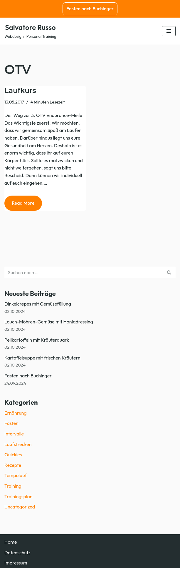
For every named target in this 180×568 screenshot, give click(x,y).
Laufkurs (20, 90)
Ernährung (15, 413)
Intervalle (14, 434)
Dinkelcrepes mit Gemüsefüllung (37, 304)
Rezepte (12, 465)
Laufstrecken (17, 444)
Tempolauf (15, 475)
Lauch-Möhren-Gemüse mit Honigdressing (48, 322)
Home (10, 542)
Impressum (15, 563)
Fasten (11, 423)
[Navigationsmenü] (169, 31)
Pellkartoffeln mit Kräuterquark (36, 340)
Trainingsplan (18, 496)
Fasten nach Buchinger (90, 8)
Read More (19, 205)
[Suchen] (83, 272)
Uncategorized (19, 507)
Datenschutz (17, 552)
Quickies (13, 454)
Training (12, 486)
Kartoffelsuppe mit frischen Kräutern (42, 358)
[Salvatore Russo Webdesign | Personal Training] (30, 31)
